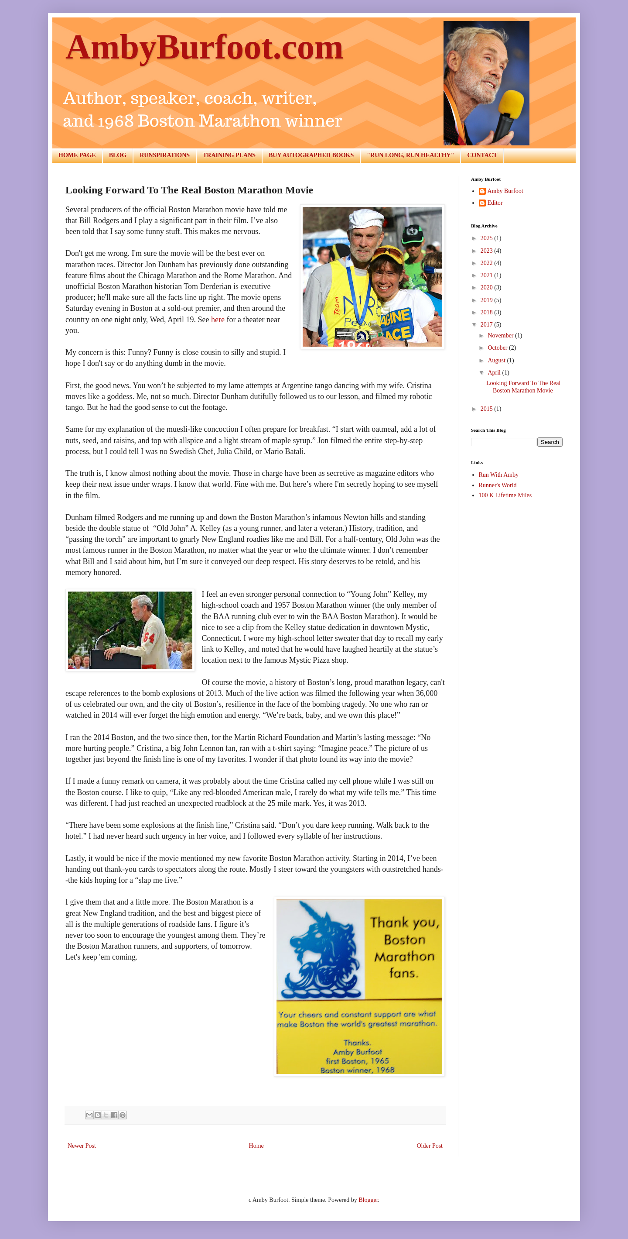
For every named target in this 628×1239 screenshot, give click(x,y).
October (498, 347)
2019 (488, 300)
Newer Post (82, 1146)
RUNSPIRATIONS (165, 155)
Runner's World (498, 485)
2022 (488, 263)
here (218, 319)
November (501, 335)
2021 (488, 275)
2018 (488, 312)
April (495, 372)
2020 (488, 287)
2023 (488, 251)
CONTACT (482, 155)
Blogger (368, 1200)
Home (256, 1146)
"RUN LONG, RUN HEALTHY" (410, 155)
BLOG (117, 155)
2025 (488, 238)
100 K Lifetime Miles (505, 495)
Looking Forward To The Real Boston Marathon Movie (523, 387)
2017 (488, 324)
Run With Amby (499, 475)
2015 (488, 409)
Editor (495, 203)
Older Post (430, 1146)
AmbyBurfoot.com (204, 47)
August (497, 360)
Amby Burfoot (505, 191)
